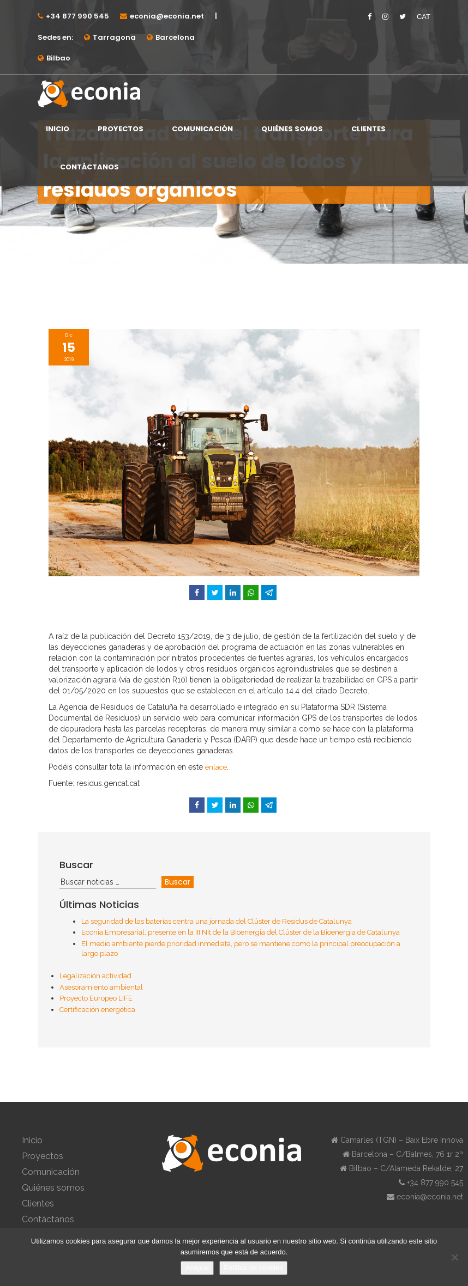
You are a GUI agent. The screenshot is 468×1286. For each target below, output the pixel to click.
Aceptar (197, 1268)
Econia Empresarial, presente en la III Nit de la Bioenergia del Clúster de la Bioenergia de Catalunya (240, 932)
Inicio (57, 129)
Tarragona (114, 37)
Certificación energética (97, 1009)
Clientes (368, 129)
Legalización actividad (95, 976)
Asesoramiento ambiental (101, 987)
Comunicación (202, 129)
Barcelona (175, 37)
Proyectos (120, 129)
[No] (454, 1257)
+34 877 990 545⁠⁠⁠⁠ (77, 16)
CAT (423, 17)
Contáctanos (89, 167)
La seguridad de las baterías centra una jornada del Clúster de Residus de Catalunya (216, 921)
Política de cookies (253, 1268)
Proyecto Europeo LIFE (96, 998)
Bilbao (58, 58)
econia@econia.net (167, 16)
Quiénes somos (292, 129)
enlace (216, 767)
